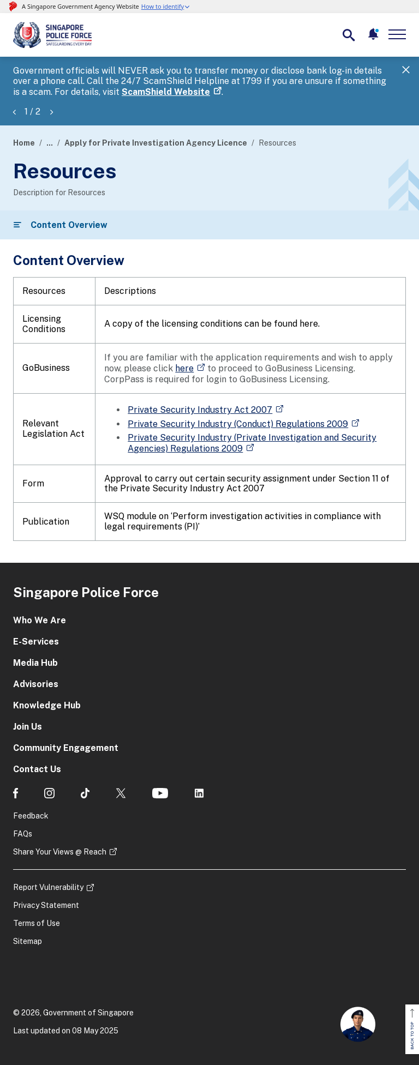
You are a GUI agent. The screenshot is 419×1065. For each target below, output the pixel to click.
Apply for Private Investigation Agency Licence (155, 143)
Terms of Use (36, 923)
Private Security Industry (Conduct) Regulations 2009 (238, 424)
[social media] (15, 793)
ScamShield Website (166, 92)
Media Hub (35, 663)
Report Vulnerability (48, 887)
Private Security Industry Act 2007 (200, 410)
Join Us (27, 726)
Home (24, 143)
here (184, 368)
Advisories (35, 684)
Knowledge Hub (47, 705)
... (49, 143)
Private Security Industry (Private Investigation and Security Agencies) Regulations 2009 (252, 443)
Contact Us (37, 769)
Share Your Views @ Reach (59, 851)
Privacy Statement (46, 905)
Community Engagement (65, 748)
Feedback (31, 815)
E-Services (36, 641)
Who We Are (39, 620)
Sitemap (27, 941)
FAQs (22, 833)
